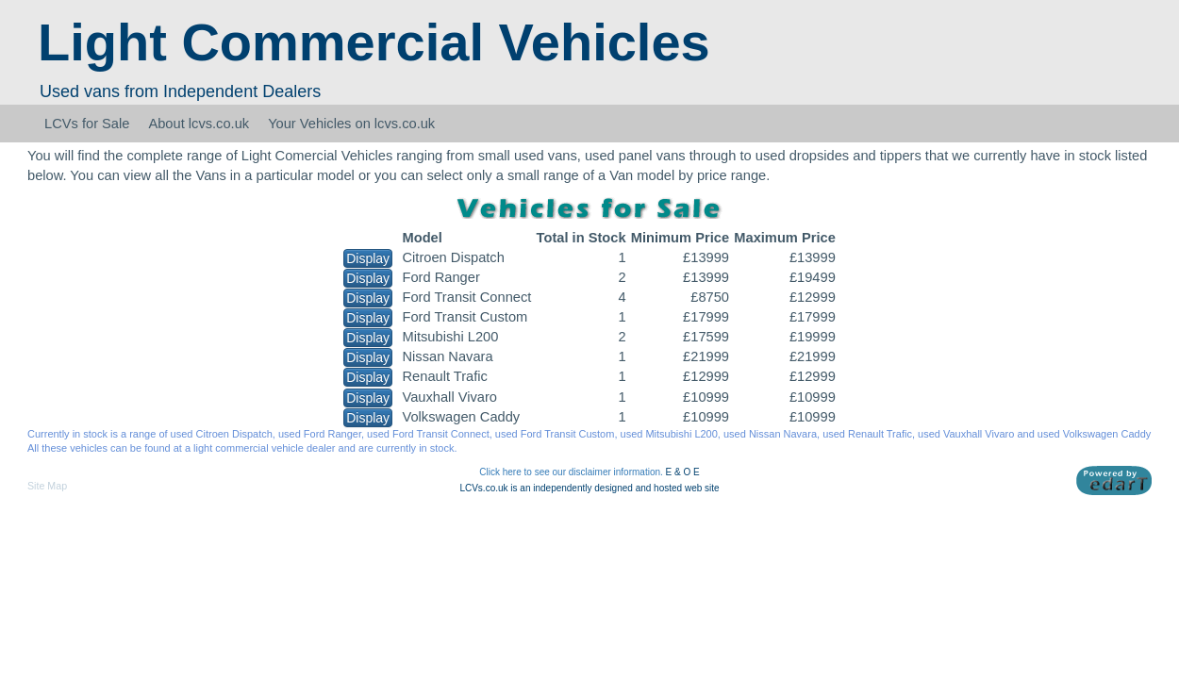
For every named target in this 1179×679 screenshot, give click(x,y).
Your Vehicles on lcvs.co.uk (351, 123)
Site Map (47, 485)
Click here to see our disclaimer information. (571, 472)
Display (368, 258)
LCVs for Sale (86, 123)
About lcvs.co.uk (198, 123)
